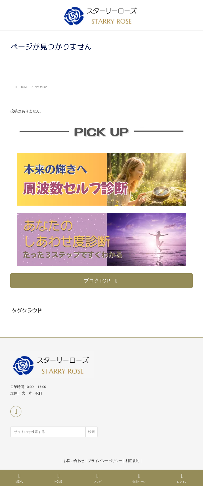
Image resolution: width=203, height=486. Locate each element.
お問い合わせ (74, 461)
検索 (91, 432)
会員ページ (139, 478)
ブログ (98, 478)
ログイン (182, 478)
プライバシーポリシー (105, 461)
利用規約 (132, 461)
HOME (58, 478)
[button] (101, 280)
